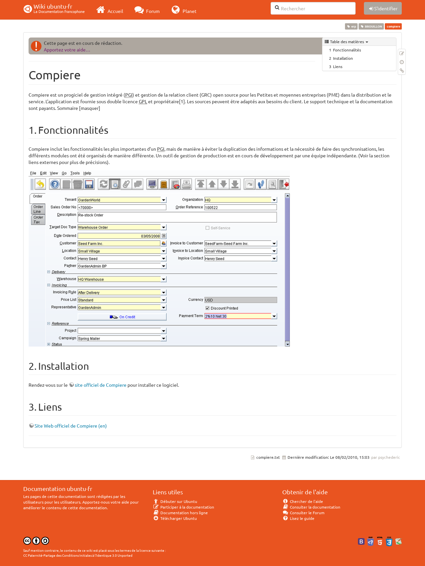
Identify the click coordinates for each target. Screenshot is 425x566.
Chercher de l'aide (302, 501)
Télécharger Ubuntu (175, 518)
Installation (343, 58)
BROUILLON (371, 26)
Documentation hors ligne (180, 512)
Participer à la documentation (183, 507)
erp (351, 26)
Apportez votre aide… (67, 49)
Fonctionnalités (347, 49)
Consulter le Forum (303, 512)
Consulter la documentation (311, 507)
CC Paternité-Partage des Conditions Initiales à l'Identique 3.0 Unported (77, 555)
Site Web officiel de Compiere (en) (71, 426)
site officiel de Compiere (101, 385)
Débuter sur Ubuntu (175, 501)
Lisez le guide (298, 518)
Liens (337, 66)
